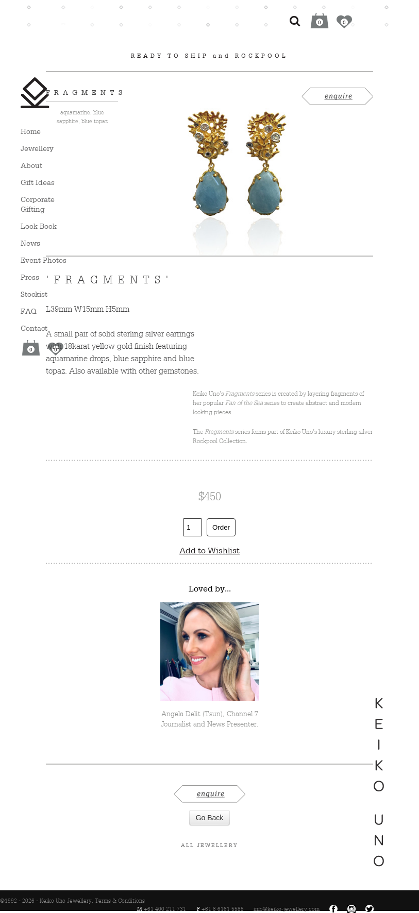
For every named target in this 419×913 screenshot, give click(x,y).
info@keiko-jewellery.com (287, 908)
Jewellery (37, 148)
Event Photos (43, 260)
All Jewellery (209, 845)
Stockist (34, 294)
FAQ (29, 311)
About (31, 165)
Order (221, 527)
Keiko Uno (35, 92)
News (30, 243)
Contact (34, 328)
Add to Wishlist (209, 550)
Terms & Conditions (120, 900)
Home (31, 131)
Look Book (39, 226)
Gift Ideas (38, 182)
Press (30, 277)
